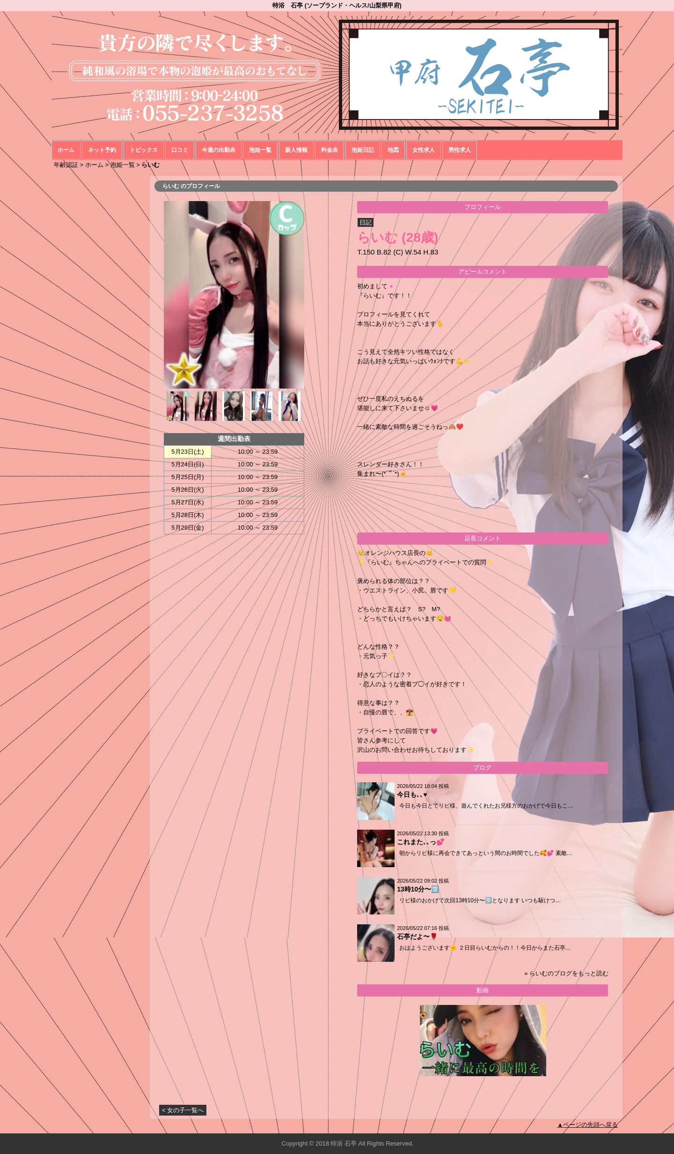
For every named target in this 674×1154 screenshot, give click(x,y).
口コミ (179, 150)
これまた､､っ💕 (420, 842)
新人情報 (296, 150)
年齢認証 (66, 164)
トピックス (144, 150)
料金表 (329, 150)
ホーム (66, 150)
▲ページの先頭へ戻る (587, 1124)
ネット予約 (102, 150)
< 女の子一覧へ (183, 1110)
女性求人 (423, 150)
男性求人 (459, 150)
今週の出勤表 (218, 150)
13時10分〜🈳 (418, 889)
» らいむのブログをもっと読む (566, 973)
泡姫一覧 (260, 150)
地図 (393, 150)
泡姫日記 (363, 150)
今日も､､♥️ (412, 794)
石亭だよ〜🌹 (417, 936)
